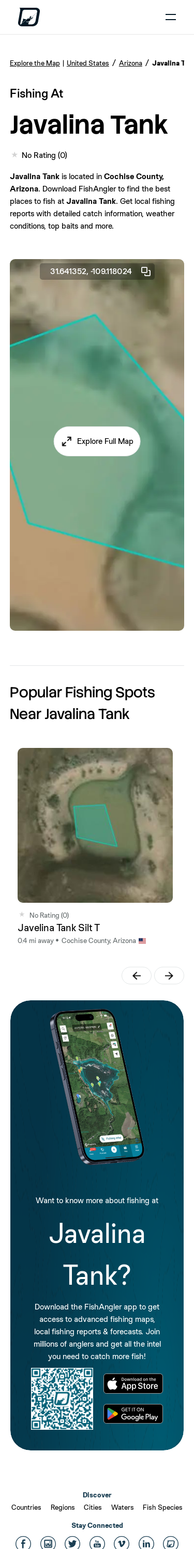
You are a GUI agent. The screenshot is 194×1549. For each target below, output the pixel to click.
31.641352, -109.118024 (101, 271)
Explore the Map (35, 63)
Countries (26, 1507)
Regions (63, 1507)
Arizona (130, 63)
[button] (97, 441)
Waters (122, 1507)
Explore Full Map (105, 441)
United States (88, 63)
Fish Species (163, 1507)
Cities (93, 1507)
